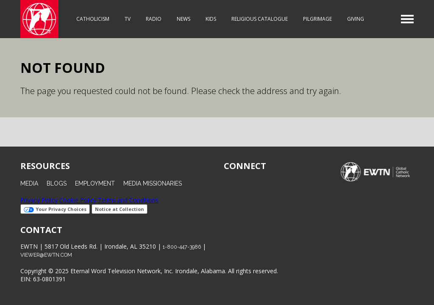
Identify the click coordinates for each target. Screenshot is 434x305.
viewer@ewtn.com (46, 255)
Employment (95, 183)
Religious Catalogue (259, 18)
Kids (211, 18)
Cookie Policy (77, 200)
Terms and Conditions (128, 200)
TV (128, 18)
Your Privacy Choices (55, 209)
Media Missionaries (152, 183)
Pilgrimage (317, 18)
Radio (153, 18)
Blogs (57, 183)
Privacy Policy (39, 200)
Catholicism (92, 18)
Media (29, 183)
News (183, 18)
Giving (355, 18)
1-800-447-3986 (182, 247)
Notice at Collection (119, 209)
